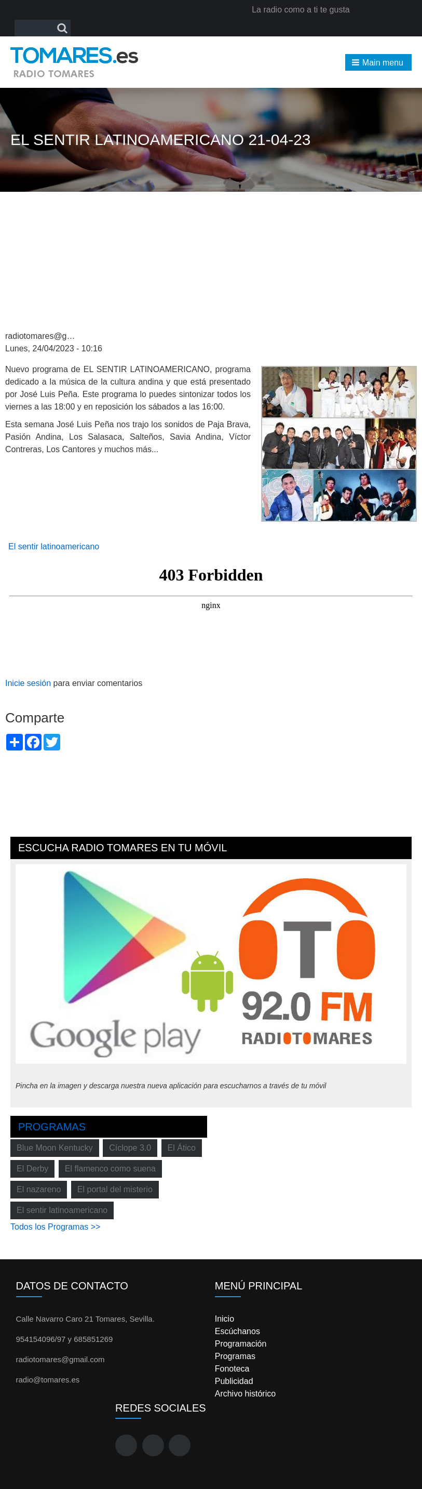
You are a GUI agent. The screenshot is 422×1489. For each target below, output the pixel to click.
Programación (241, 1343)
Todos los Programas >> (55, 1226)
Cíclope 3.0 (130, 1147)
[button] (378, 62)
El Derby (32, 1168)
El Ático (182, 1147)
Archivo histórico (245, 1393)
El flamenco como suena (110, 1168)
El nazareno (39, 1189)
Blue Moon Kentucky (55, 1147)
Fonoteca (232, 1368)
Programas (52, 1126)
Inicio (224, 1318)
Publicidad (234, 1381)
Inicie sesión (28, 683)
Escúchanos (237, 1331)
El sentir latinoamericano (53, 546)
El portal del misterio (115, 1189)
